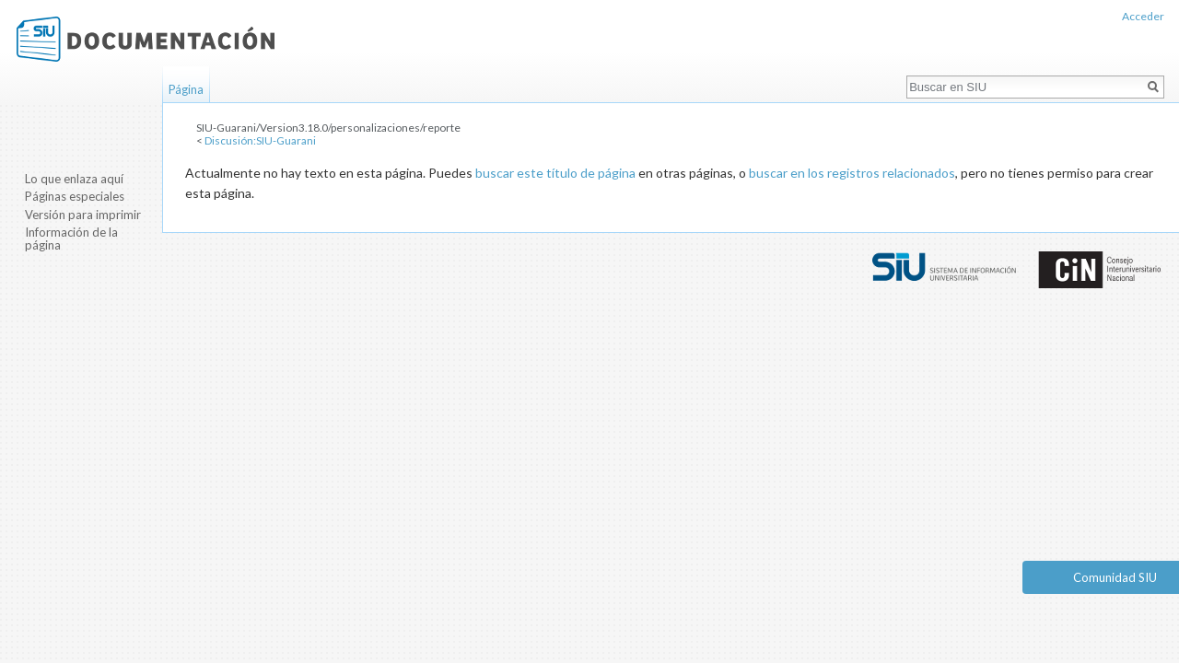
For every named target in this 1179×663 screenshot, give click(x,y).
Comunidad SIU (1115, 577)
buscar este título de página (555, 172)
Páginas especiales (74, 196)
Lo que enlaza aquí (74, 178)
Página (186, 89)
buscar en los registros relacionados (852, 172)
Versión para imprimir (83, 214)
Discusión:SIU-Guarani (260, 140)
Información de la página (71, 238)
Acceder (1143, 16)
